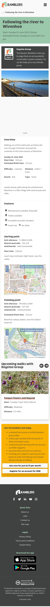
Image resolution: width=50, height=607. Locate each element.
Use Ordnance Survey (31, 266)
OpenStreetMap (33, 294)
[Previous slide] (41, 366)
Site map (25, 524)
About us (25, 512)
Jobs (25, 516)
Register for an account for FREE (25, 471)
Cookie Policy (25, 544)
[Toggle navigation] (45, 5)
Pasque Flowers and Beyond (19, 397)
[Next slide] (46, 366)
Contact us (25, 520)
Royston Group (24, 49)
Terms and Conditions (25, 540)
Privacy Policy (25, 536)
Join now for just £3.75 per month (25, 465)
